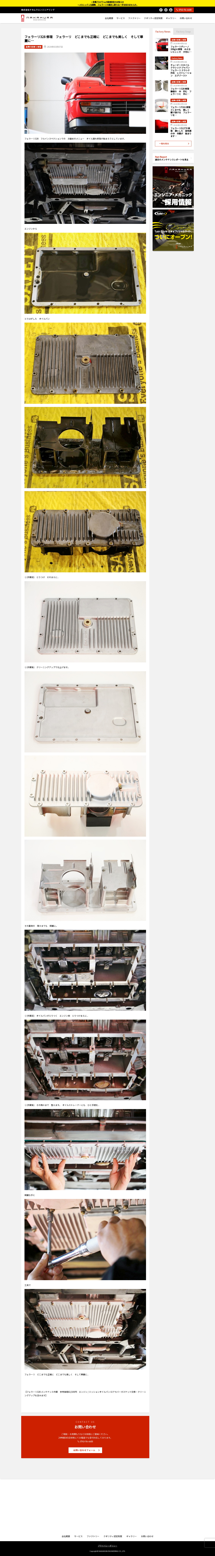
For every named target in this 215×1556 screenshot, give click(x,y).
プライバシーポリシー (107, 1545)
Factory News (162, 31)
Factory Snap (183, 31)
